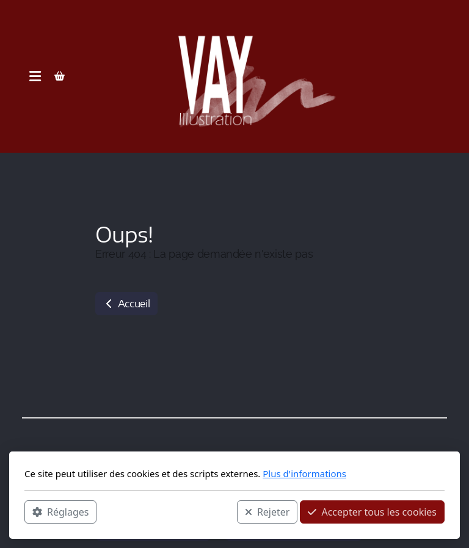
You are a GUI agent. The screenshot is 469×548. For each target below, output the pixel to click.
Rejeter (267, 512)
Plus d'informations (304, 473)
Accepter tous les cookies (372, 512)
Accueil (126, 304)
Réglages (60, 512)
